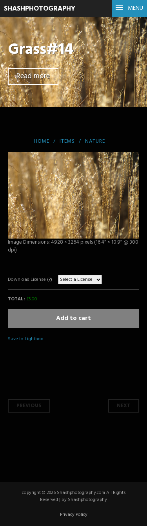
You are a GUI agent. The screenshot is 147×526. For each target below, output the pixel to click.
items (67, 141)
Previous (29, 406)
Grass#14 (41, 50)
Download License (30, 279)
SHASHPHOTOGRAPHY (39, 8)
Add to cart (73, 318)
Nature (95, 141)
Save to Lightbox (25, 339)
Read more (33, 76)
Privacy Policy (73, 514)
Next (124, 406)
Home (41, 141)
